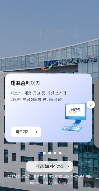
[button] (39, 153)
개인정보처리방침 (49, 166)
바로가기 (23, 131)
